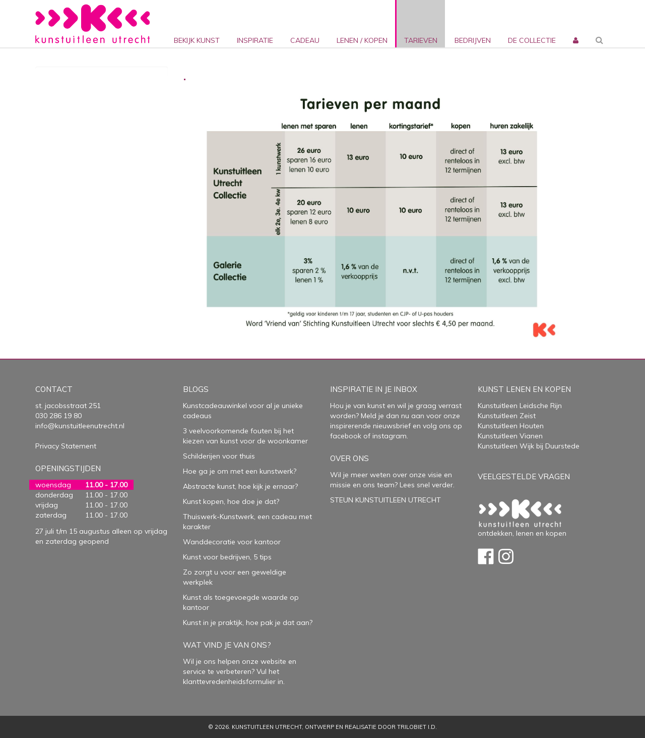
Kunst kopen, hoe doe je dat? (231, 501)
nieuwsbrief (391, 425)
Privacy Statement (65, 445)
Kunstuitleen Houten (511, 425)
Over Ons (349, 458)
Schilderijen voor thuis (219, 456)
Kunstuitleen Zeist (507, 415)
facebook (345, 435)
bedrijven (473, 40)
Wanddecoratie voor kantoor (232, 541)
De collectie (532, 40)
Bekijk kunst (197, 40)
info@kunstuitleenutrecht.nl (79, 425)
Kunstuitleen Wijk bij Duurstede (528, 445)
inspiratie (255, 40)
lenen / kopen (362, 40)
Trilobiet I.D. (417, 726)
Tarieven (420, 40)
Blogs (196, 389)
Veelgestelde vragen (524, 476)
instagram (389, 435)
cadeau (304, 40)
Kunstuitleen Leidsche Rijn (520, 405)
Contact (54, 389)
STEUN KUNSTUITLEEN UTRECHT (385, 499)
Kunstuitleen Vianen (510, 435)
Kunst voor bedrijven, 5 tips (227, 556)
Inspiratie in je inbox (373, 389)
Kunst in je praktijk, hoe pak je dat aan (246, 622)
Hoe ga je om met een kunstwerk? (239, 471)
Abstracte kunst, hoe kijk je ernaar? (240, 486)
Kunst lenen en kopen (524, 389)
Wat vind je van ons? (227, 645)
